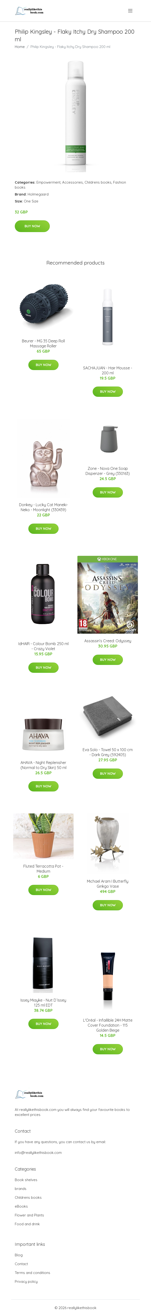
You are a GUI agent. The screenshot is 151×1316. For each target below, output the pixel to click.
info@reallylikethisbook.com (38, 1152)
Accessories (72, 182)
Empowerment (48, 182)
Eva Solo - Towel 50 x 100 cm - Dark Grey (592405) (108, 752)
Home (20, 46)
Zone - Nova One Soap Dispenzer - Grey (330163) (108, 471)
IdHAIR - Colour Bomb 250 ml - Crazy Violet (43, 646)
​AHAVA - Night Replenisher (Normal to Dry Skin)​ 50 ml (43, 765)
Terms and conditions (32, 1272)
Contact (21, 1264)
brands (20, 1188)
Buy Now (32, 226)
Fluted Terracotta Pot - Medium (43, 869)
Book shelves (26, 1180)
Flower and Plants (29, 1215)
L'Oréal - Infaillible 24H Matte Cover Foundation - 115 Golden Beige (107, 1025)
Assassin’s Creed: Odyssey (107, 640)
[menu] (130, 10)
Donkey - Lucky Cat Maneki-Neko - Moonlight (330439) (43, 507)
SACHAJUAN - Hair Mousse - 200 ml (107, 370)
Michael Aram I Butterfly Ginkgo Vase (107, 884)
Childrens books (98, 182)
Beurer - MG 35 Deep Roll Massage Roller (43, 343)
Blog (19, 1255)
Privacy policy (26, 1281)
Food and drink (27, 1224)
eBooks (21, 1206)
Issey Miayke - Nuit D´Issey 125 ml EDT (43, 1003)
